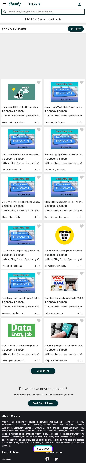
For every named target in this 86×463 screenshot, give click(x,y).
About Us (6, 459)
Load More (43, 370)
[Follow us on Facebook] (47, 460)
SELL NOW (43, 448)
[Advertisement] (43, 56)
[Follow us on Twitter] (56, 460)
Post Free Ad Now (43, 403)
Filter (76, 28)
